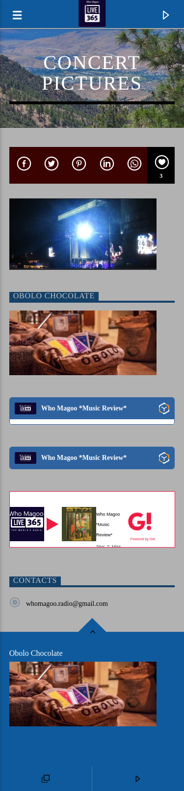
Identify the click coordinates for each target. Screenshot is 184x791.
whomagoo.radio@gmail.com (67, 603)
